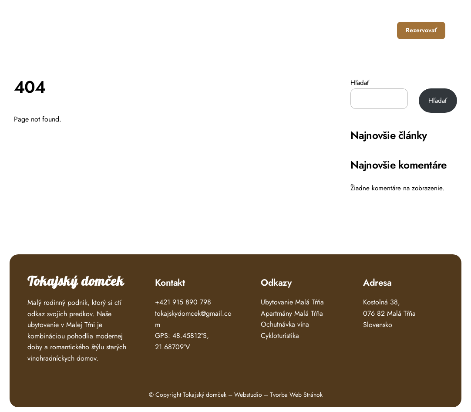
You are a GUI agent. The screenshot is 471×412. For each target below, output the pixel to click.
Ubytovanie (268, 30)
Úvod (231, 30)
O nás (345, 30)
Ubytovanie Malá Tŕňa (292, 302)
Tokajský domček (75, 281)
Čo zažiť (310, 30)
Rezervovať (421, 30)
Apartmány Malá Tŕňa (292, 313)
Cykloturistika (280, 336)
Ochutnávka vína (285, 324)
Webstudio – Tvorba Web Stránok (278, 394)
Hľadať (359, 83)
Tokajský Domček (65, 27)
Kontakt (378, 30)
